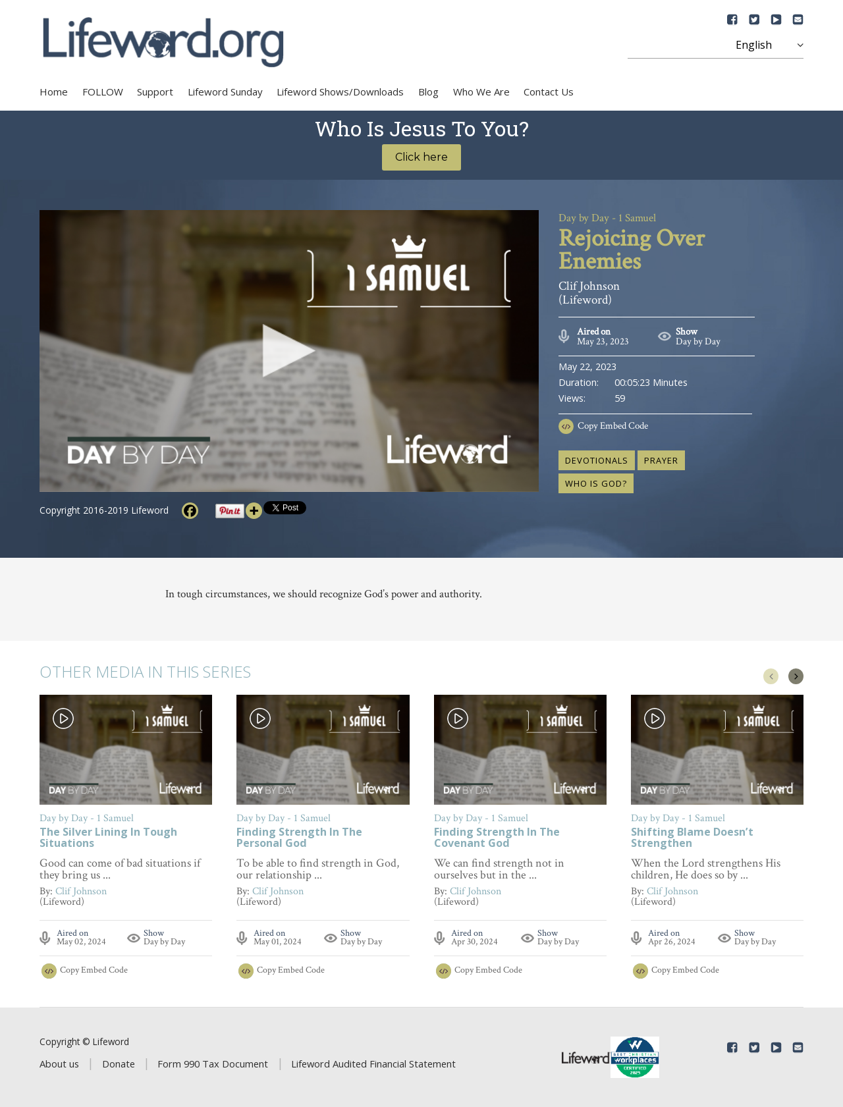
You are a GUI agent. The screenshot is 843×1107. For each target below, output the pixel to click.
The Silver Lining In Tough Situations (108, 838)
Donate (118, 1063)
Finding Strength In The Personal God (299, 838)
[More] (254, 510)
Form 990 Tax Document (212, 1063)
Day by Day (698, 341)
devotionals (596, 460)
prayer (661, 460)
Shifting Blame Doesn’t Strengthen (692, 838)
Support (155, 91)
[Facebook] (190, 510)
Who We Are (481, 91)
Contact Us (549, 91)
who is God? (596, 483)
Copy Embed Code (613, 426)
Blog (428, 91)
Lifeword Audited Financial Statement (373, 1063)
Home (54, 91)
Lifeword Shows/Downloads (340, 91)
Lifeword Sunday (225, 91)
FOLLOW (102, 91)
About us (59, 1063)
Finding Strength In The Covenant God (497, 838)
